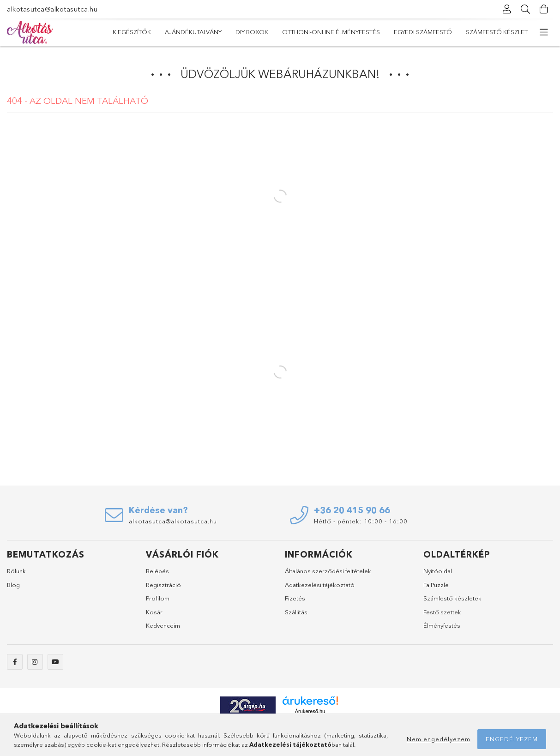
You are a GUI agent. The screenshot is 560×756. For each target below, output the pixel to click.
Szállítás (296, 612)
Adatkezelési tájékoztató (320, 584)
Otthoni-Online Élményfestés (309, 32)
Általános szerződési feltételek (328, 571)
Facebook (15, 662)
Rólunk (16, 571)
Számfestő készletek (452, 598)
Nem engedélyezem (438, 739)
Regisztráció (163, 584)
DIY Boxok (388, 32)
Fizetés (295, 598)
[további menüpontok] (544, 32)
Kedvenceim (163, 625)
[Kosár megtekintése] (544, 9)
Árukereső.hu (310, 711)
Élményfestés (441, 625)
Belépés (157, 571)
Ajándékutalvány (447, 32)
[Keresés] (525, 9)
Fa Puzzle (436, 584)
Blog (13, 584)
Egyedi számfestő (217, 32)
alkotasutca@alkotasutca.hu (52, 9)
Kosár (154, 612)
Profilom (157, 598)
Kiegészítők (508, 32)
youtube (55, 662)
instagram (35, 662)
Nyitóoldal (437, 571)
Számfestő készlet (144, 32)
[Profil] (507, 9)
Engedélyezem (512, 739)
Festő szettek (442, 612)
